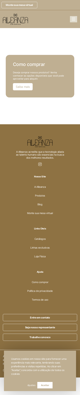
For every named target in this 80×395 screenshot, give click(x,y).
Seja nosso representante (40, 327)
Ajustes (31, 385)
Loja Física (40, 256)
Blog (40, 204)
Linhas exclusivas (40, 247)
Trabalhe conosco (39, 337)
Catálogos (40, 238)
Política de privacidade (40, 290)
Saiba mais (23, 87)
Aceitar (45, 385)
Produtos (40, 195)
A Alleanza (40, 186)
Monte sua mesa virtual (19, 4)
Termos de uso (40, 299)
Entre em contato (40, 317)
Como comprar (40, 282)
